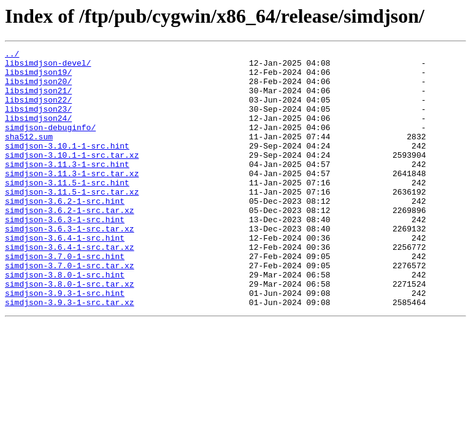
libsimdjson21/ (38, 99)
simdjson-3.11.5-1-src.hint (67, 209)
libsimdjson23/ (38, 121)
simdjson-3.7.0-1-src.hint (64, 298)
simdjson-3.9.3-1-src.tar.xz (69, 353)
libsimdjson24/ (38, 132)
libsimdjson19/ (38, 77)
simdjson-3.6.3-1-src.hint (64, 254)
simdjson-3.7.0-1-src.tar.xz (69, 309)
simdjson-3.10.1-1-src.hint (67, 165)
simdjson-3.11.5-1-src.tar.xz (72, 221)
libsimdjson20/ (38, 88)
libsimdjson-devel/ (48, 66)
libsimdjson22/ (38, 110)
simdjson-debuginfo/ (50, 143)
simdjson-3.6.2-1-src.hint (64, 232)
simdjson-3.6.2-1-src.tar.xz (69, 243)
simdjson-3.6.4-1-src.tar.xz (69, 287)
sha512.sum (29, 154)
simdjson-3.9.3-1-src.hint (64, 342)
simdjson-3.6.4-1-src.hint (64, 276)
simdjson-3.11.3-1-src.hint (67, 187)
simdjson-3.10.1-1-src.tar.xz (72, 176)
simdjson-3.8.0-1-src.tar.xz (69, 331)
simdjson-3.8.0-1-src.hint (64, 320)
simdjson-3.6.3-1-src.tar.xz (69, 265)
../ (12, 55)
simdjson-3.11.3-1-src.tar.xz (72, 198)
